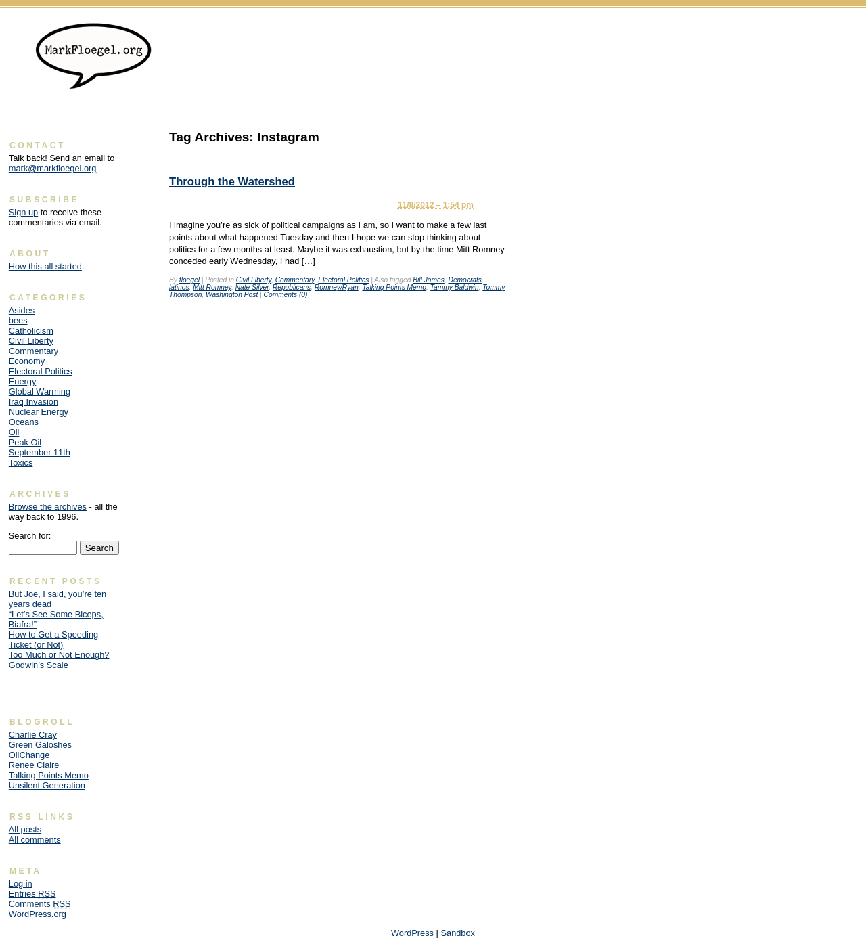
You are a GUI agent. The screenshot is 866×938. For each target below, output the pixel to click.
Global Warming (39, 391)
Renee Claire (34, 765)
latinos (179, 287)
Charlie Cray (33, 735)
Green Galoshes (40, 745)
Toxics (21, 462)
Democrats (465, 280)
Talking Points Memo (394, 287)
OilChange (29, 755)
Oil (14, 432)
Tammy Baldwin (454, 287)
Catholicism (31, 331)
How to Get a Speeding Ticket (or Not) (53, 639)
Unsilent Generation (47, 785)
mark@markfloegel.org (53, 168)
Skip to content (829, 31)
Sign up (23, 212)
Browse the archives (48, 506)
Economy (27, 361)
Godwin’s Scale (38, 665)
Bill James (429, 280)
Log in (20, 883)
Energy (23, 381)
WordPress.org (37, 914)
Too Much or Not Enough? (59, 655)
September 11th (39, 452)
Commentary (295, 280)
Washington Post (232, 294)
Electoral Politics (343, 280)
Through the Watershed (232, 181)
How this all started (45, 266)
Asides (22, 310)
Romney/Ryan (337, 287)
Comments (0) (286, 294)
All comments (35, 839)
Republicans (292, 287)
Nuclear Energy (38, 412)
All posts (25, 829)
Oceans (24, 422)
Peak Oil (25, 442)
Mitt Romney (212, 287)
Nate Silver (252, 287)
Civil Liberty (253, 280)
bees (18, 320)
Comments (40, 904)
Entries (32, 894)
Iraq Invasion (33, 402)
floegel (189, 280)
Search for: (30, 536)
